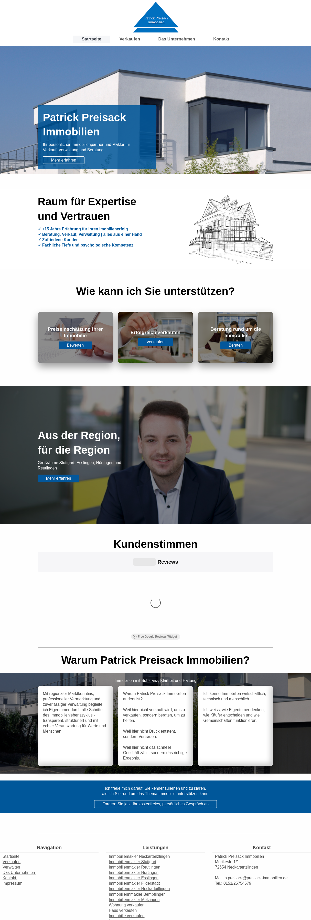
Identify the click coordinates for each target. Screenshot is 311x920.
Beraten (236, 345)
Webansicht (297, 905)
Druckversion (17, 899)
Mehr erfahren (63, 160)
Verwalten (11, 782)
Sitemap (39, 899)
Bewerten (75, 345)
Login (302, 899)
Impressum (12, 798)
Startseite (11, 771)
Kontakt (10, 793)
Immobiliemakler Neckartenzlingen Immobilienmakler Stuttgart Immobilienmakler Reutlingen (139, 777)
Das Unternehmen (19, 788)
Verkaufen (155, 342)
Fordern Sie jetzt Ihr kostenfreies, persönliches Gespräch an (155, 719)
